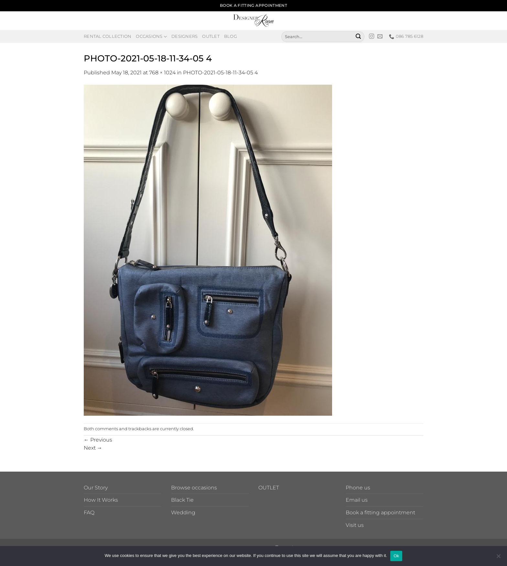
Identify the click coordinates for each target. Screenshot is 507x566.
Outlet (211, 36)
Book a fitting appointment (380, 512)
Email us (357, 500)
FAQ (89, 512)
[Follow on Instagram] (371, 36)
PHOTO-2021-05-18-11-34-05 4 (220, 72)
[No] (498, 558)
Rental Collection (107, 36)
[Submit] (358, 36)
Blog (230, 36)
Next (93, 448)
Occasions (151, 37)
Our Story (96, 488)
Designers (184, 36)
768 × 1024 (162, 72)
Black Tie (182, 500)
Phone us (358, 488)
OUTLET (268, 488)
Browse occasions (194, 488)
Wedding (183, 512)
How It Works (101, 500)
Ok (396, 555)
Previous (98, 440)
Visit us (355, 525)
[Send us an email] (380, 36)
